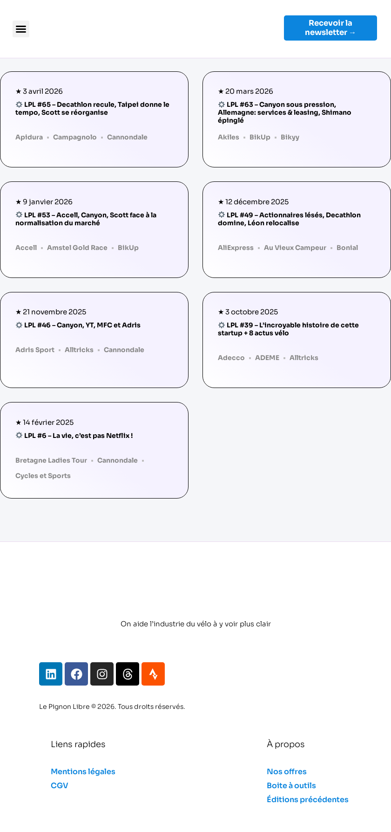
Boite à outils (291, 785)
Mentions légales (83, 772)
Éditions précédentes (308, 799)
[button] (21, 29)
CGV (59, 785)
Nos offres (287, 772)
